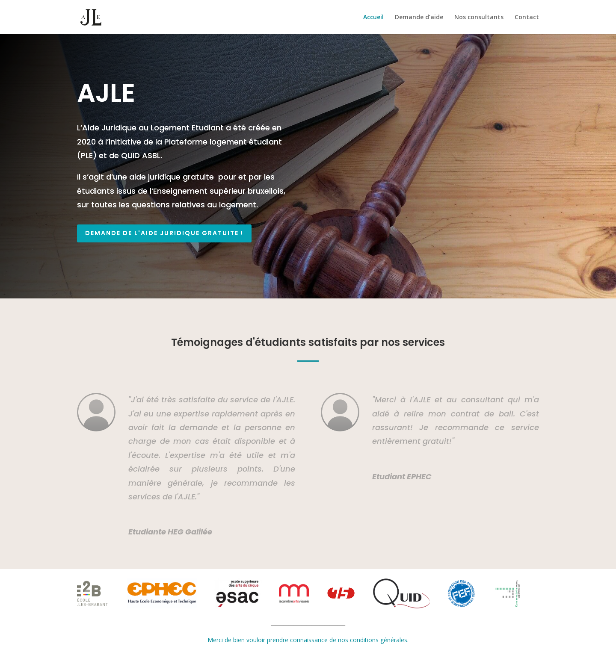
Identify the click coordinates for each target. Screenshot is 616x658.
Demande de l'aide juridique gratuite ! (164, 233)
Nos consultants (478, 17)
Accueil (373, 17)
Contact (527, 17)
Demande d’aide (419, 17)
